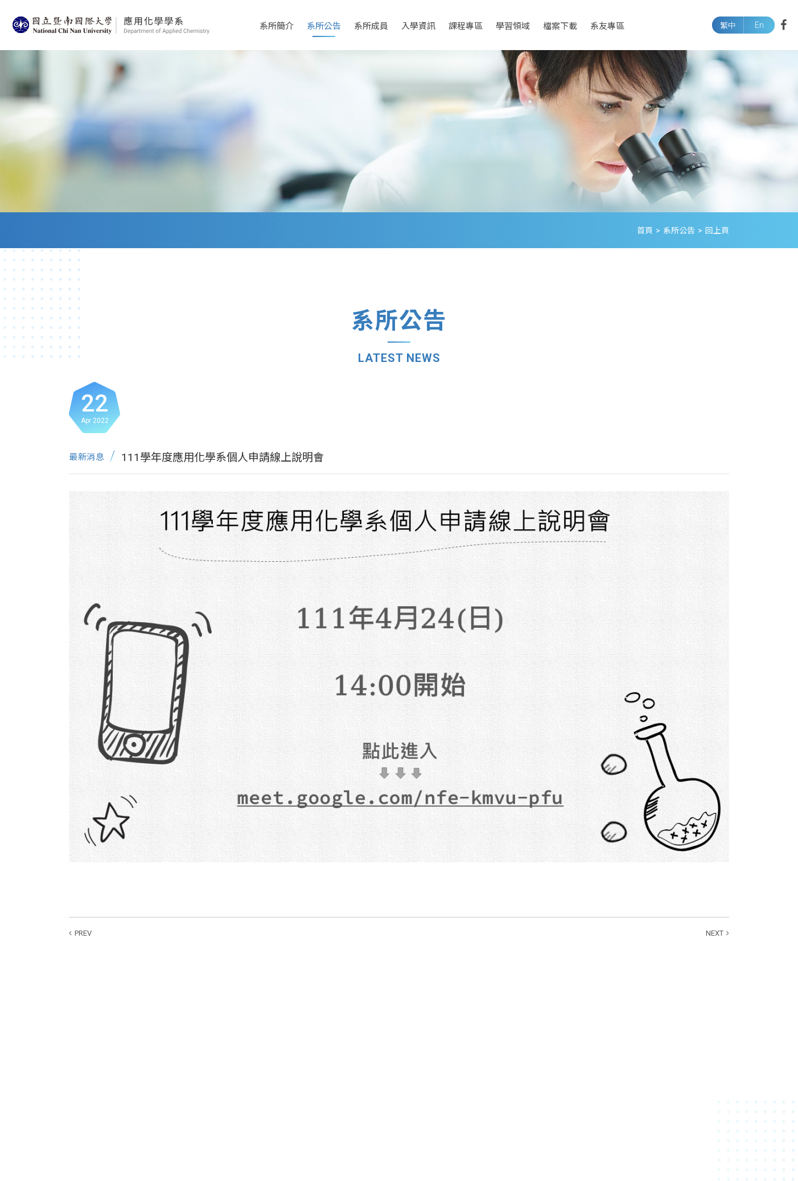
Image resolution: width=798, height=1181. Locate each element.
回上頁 (717, 230)
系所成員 (371, 26)
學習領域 (513, 26)
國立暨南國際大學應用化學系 (111, 25)
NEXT (714, 933)
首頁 (645, 230)
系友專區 (607, 26)
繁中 (728, 25)
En (759, 25)
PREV (83, 933)
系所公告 (324, 26)
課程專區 (466, 26)
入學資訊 (418, 26)
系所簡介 (277, 26)
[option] (399, 131)
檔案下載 (560, 26)
